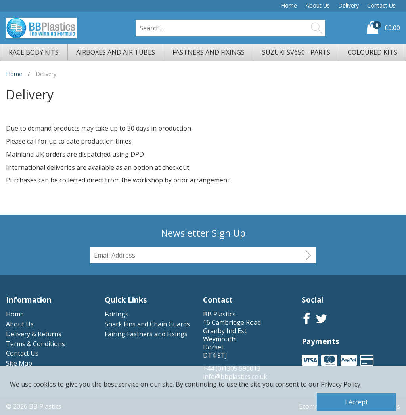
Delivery (348, 5)
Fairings (116, 314)
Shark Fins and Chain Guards (147, 324)
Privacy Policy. (341, 384)
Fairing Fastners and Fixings (146, 334)
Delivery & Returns (33, 334)
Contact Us (381, 5)
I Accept (356, 402)
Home (289, 5)
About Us (318, 5)
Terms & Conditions (35, 343)
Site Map (19, 363)
